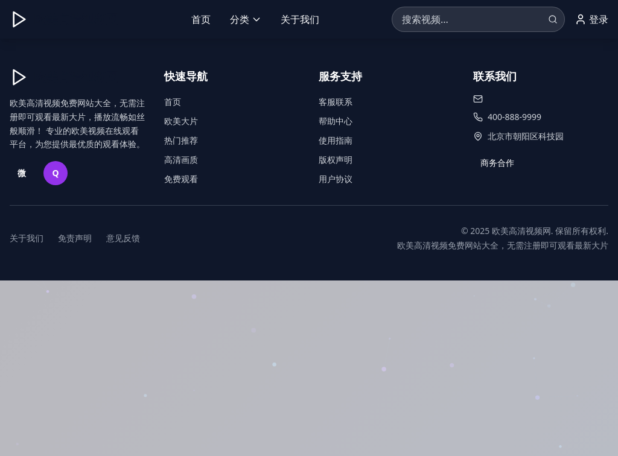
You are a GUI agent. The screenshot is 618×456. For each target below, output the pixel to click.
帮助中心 (335, 121)
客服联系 (335, 101)
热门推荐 (181, 140)
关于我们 (300, 19)
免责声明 (75, 238)
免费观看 (181, 179)
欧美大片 (181, 121)
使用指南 (335, 140)
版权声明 (335, 159)
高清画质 (181, 159)
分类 (245, 19)
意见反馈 (123, 238)
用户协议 (335, 179)
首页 (201, 19)
